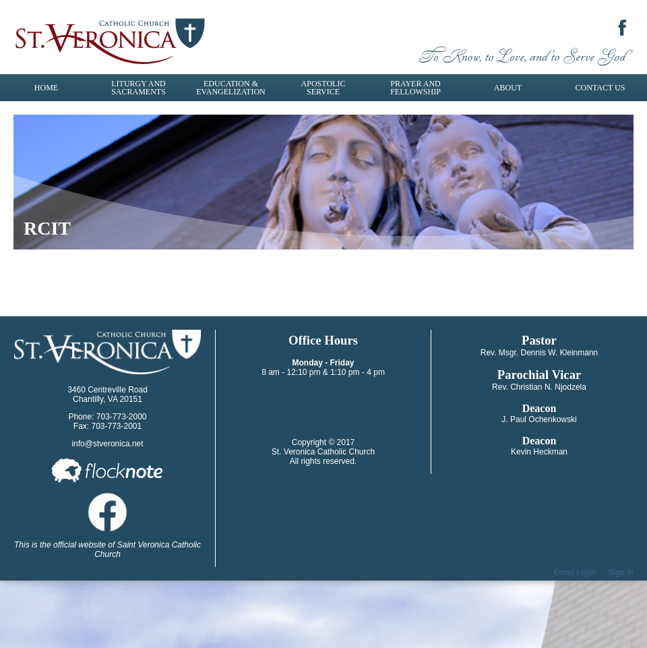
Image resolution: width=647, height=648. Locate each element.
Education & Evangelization (230, 87)
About (508, 87)
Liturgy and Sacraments (138, 87)
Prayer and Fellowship (415, 87)
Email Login (575, 572)
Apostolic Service (323, 87)
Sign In (621, 572)
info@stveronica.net (107, 443)
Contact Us (600, 87)
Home (46, 87)
